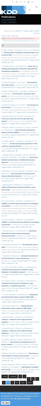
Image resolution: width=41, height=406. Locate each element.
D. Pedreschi (5, 82)
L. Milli (3, 185)
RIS (38, 33)
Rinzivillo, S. (5, 342)
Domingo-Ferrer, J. (13, 91)
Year (16, 36)
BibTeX (18, 31)
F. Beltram (4, 353)
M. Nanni (4, 50)
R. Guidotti (4, 141)
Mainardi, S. (13, 127)
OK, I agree (5, 403)
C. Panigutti (5, 66)
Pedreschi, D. (23, 66)
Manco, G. (12, 231)
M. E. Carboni (5, 267)
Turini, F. (23, 82)
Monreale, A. (19, 50)
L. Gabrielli (4, 155)
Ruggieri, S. (13, 82)
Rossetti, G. (19, 155)
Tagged (26, 31)
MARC (31, 31)
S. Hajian (4, 91)
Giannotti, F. (8, 94)
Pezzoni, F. (20, 127)
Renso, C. (26, 364)
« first (4, 376)
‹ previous (13, 376)
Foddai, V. (22, 267)
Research (13, 22)
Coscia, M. (28, 127)
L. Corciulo (5, 294)
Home (4, 22)
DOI (7, 60)
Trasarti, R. (11, 50)
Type (13, 36)
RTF (21, 31)
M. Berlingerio (5, 171)
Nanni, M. (20, 116)
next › (23, 382)
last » (30, 382)
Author (3, 36)
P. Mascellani (5, 244)
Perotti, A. (12, 66)
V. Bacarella (5, 116)
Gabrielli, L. (12, 141)
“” (19, 68)
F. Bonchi (4, 364)
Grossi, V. (26, 50)
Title (8, 36)
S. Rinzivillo (5, 127)
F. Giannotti (5, 231)
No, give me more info (22, 398)
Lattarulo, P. (25, 157)
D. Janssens (5, 339)
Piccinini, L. (33, 155)
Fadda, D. (12, 155)
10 (17, 382)
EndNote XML (6, 62)
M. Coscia (4, 201)
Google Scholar (15, 60)
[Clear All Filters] (28, 38)
